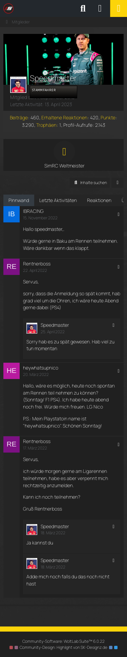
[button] (90, 183)
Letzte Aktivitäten (58, 200)
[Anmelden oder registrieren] (100, 8)
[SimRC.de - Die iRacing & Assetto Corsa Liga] (62, 8)
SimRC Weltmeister (64, 165)
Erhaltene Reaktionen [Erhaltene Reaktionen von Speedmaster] (64, 117)
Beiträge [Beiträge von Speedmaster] (19, 117)
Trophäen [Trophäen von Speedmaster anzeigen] (46, 125)
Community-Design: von (63, 647)
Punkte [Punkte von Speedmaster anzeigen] (108, 117)
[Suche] (83, 8)
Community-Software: (63, 641)
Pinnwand (18, 200)
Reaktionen (99, 200)
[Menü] (118, 8)
